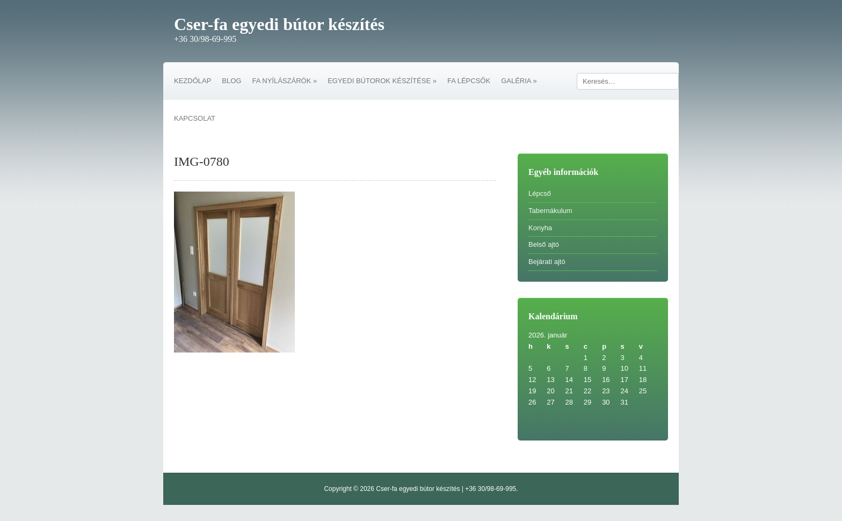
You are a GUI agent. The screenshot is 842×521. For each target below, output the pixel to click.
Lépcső (539, 193)
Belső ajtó (543, 244)
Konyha (540, 228)
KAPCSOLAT (194, 118)
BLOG (231, 81)
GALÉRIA (518, 81)
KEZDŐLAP (192, 81)
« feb (536, 413)
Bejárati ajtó (546, 262)
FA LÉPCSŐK (468, 81)
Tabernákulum (550, 211)
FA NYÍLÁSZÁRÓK (284, 81)
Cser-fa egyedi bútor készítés (279, 24)
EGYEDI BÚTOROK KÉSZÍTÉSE (382, 81)
